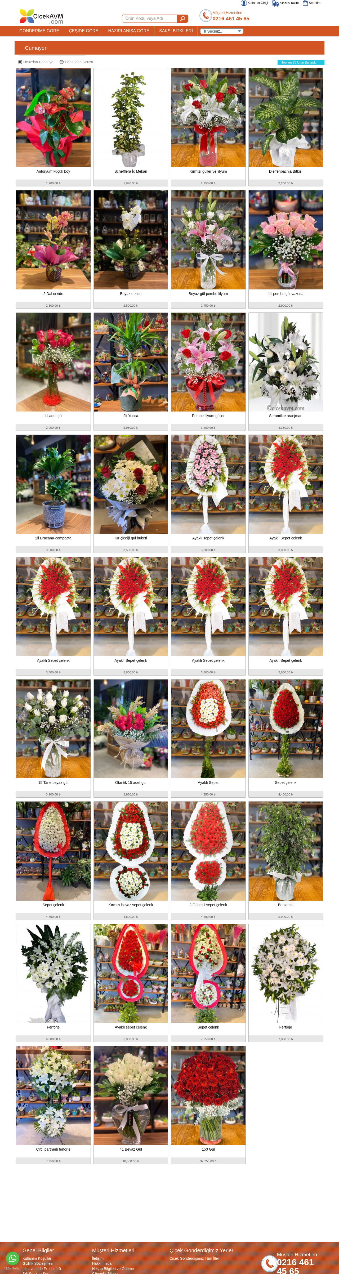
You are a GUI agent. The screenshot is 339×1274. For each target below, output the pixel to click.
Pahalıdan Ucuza (76, 62)
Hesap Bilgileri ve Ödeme (113, 1269)
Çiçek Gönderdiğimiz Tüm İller (194, 1258)
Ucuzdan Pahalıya (35, 62)
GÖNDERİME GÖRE (39, 31)
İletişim (98, 1258)
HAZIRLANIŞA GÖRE (128, 31)
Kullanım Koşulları (37, 1258)
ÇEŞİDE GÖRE (83, 31)
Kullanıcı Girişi (254, 3)
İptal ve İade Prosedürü (42, 1269)
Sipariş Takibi (285, 3)
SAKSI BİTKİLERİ (176, 31)
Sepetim (311, 3)
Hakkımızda (102, 1263)
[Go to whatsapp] (12, 1258)
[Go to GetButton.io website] (12, 1268)
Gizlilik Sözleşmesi (38, 1263)
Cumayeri (36, 48)
